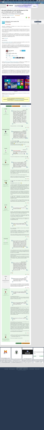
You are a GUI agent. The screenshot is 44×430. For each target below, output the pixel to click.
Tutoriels (7, 0)
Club (33, 0)
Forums (4, 0)
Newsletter (20, 0)
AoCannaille (6, 262)
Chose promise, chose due (7, 50)
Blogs (13, 0)
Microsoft (6, 46)
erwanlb (5, 132)
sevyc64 (5, 228)
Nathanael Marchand (5, 153)
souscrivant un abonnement (19, 107)
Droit (31, 0)
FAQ (11, 0)
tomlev (6, 300)
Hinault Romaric (11, 23)
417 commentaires (17, 23)
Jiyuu (6, 184)
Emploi (24, 0)
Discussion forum (38, 21)
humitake (5, 204)
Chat (16, 0)
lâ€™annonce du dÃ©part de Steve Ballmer (12, 69)
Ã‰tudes (27, 0)
